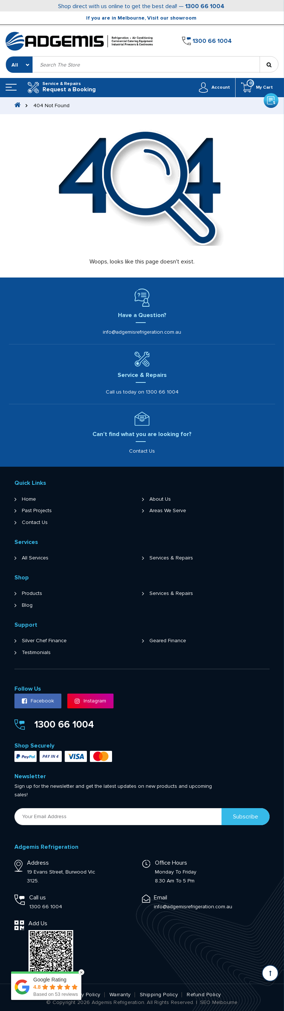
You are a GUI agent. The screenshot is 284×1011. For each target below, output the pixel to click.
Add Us (37, 923)
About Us (160, 499)
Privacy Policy (84, 994)
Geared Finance (167, 640)
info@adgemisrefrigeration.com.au (142, 332)
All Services (35, 558)
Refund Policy (204, 994)
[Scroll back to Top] (270, 973)
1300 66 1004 (204, 6)
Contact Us (142, 451)
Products (32, 593)
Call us (37, 897)
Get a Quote (271, 39)
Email (160, 897)
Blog (27, 605)
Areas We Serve (167, 510)
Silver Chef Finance (44, 640)
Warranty (120, 994)
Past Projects (37, 510)
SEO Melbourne (219, 1002)
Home (29, 499)
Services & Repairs (171, 558)
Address (38, 862)
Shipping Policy (159, 994)
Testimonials (36, 652)
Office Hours (171, 862)
